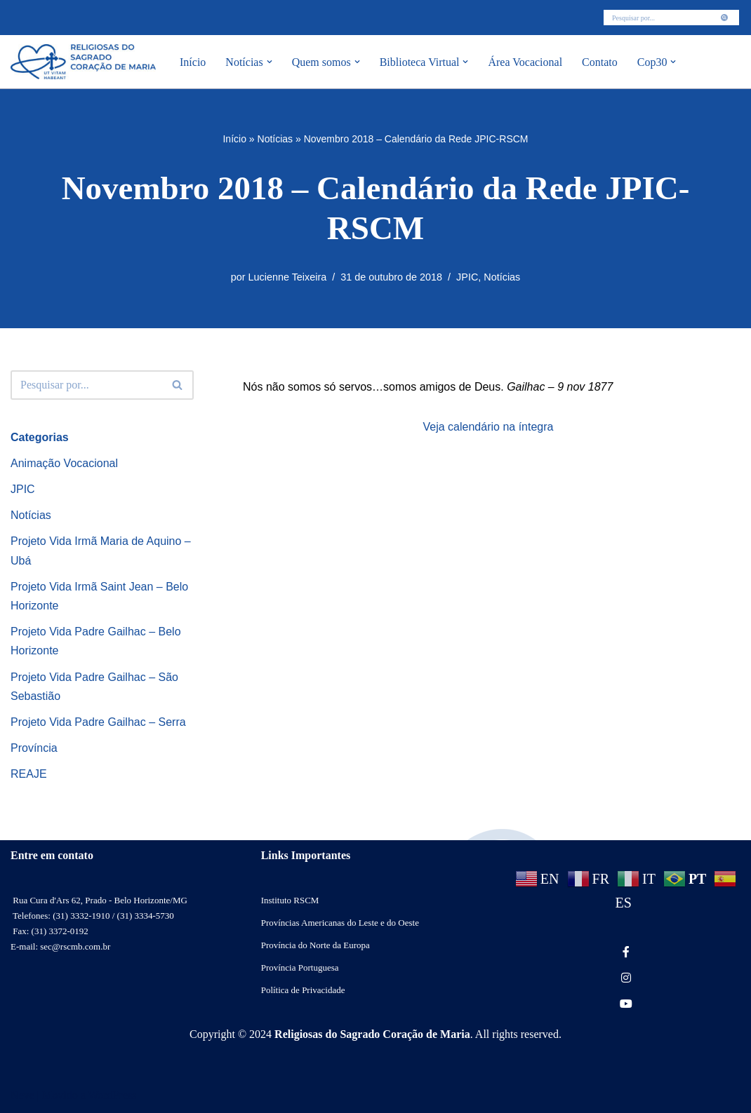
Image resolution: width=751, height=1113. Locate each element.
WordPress (112, 1095)
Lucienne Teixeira (287, 277)
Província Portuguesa (300, 967)
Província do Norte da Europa (315, 945)
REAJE (29, 774)
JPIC (467, 277)
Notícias (275, 138)
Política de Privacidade (303, 990)
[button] (269, 62)
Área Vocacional (525, 62)
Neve (22, 1095)
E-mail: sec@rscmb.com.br (60, 946)
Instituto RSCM (290, 900)
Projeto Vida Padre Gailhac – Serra (98, 722)
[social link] (626, 952)
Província (34, 748)
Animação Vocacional (64, 463)
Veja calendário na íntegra (488, 427)
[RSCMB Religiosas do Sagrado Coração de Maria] (83, 61)
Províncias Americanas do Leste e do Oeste (340, 922)
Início (193, 62)
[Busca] (655, 17)
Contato (600, 62)
